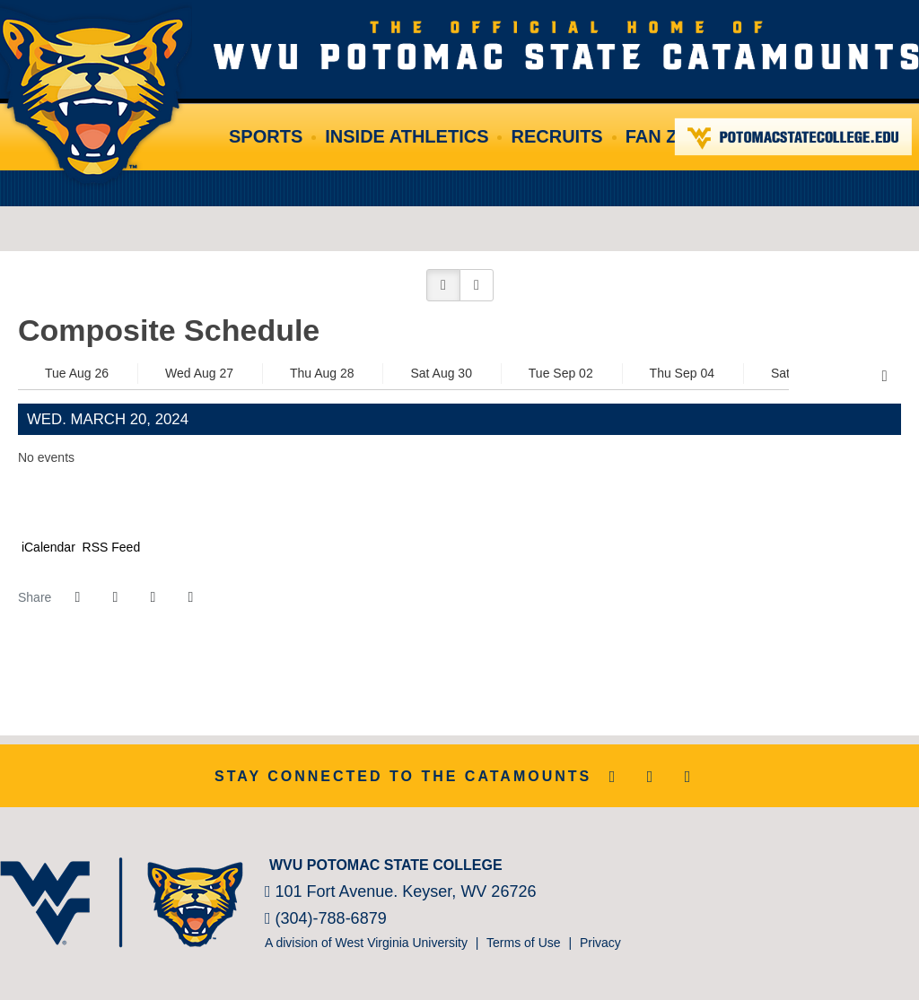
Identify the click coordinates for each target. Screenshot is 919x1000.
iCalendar (46, 547)
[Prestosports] (864, 862)
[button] (443, 285)
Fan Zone (671, 136)
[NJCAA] (837, 862)
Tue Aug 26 (77, 373)
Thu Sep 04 (682, 373)
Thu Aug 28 (322, 373)
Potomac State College (794, 136)
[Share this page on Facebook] (77, 597)
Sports (265, 136)
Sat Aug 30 (441, 373)
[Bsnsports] (891, 862)
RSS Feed (109, 547)
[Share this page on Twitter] (115, 597)
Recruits (556, 136)
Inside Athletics (406, 136)
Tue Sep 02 (561, 373)
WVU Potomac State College (566, 45)
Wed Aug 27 (199, 373)
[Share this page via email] (152, 597)
